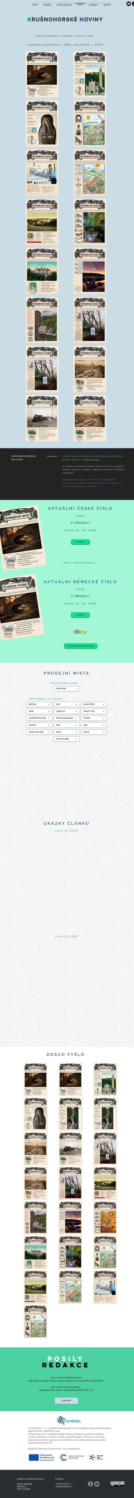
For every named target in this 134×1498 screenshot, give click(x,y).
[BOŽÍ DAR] (39, 704)
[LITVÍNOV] (94, 718)
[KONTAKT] (66, 1401)
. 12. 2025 (88, 603)
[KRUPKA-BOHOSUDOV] (67, 718)
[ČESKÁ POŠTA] (67, 688)
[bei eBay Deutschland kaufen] (80, 646)
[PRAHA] (67, 732)
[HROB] (39, 711)
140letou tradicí (91, 459)
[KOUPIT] (80, 542)
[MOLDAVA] (39, 725)
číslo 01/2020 (66, 936)
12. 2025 (88, 530)
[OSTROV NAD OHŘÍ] (39, 732)
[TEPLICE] (94, 732)
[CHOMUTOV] (67, 711)
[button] (120, 4)
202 (79, 515)
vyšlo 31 (71, 530)
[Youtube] (128, 3)
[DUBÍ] (67, 704)
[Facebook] (90, 1483)
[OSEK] (94, 725)
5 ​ (84, 515)
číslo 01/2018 (66, 830)
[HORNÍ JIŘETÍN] (94, 704)
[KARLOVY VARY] (94, 711)
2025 (80, 589)
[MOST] (67, 725)
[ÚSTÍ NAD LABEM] (67, 739)
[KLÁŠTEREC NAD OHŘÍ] (39, 718)
